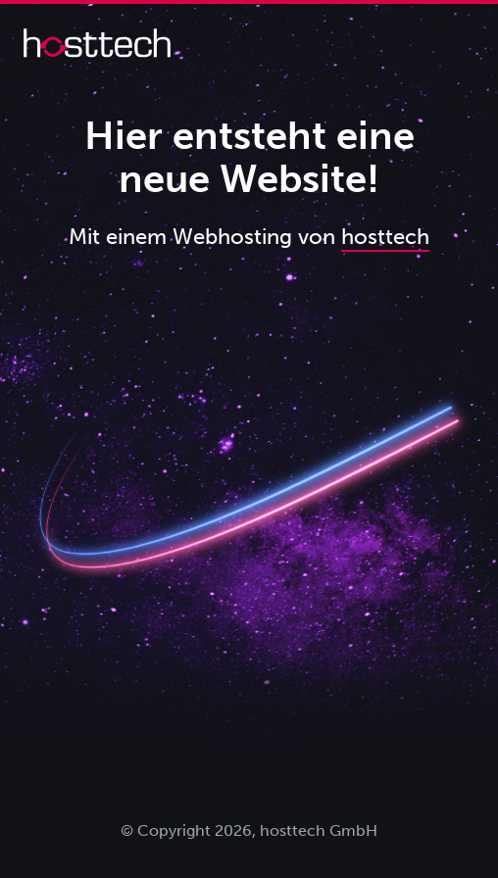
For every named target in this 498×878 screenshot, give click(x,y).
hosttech (385, 236)
